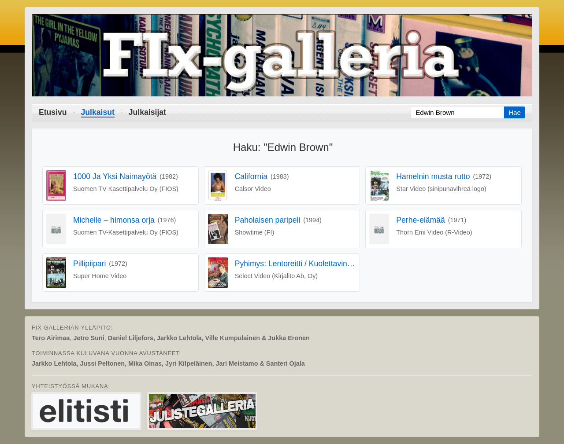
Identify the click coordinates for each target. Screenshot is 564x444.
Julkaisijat (147, 112)
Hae (514, 112)
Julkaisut (98, 112)
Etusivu (53, 112)
